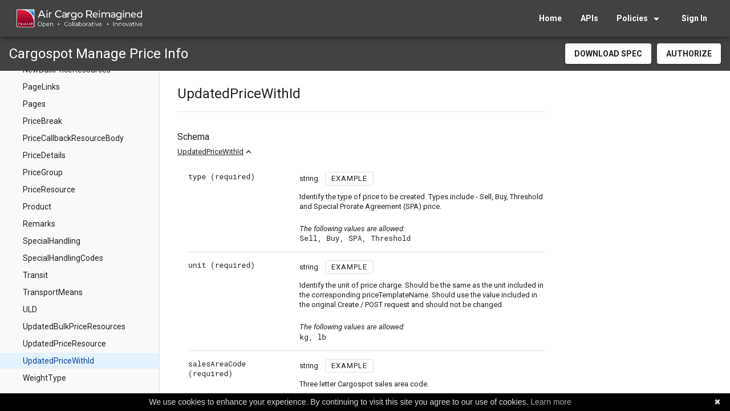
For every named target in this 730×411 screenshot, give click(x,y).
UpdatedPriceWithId (210, 151)
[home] (79, 18)
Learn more (550, 401)
